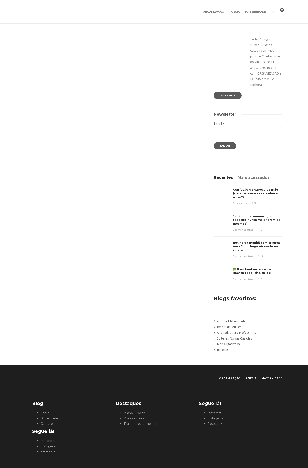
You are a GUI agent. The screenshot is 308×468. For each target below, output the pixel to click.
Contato (47, 424)
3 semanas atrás (243, 256)
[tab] (223, 177)
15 (260, 256)
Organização (213, 11)
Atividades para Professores (236, 333)
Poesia (234, 11)
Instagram (48, 446)
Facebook (48, 451)
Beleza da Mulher (229, 327)
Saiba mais (227, 95)
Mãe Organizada (228, 344)
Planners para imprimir (140, 424)
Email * (219, 123)
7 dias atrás (240, 203)
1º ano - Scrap (134, 418)
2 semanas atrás (243, 229)
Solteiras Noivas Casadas (234, 338)
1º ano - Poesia (135, 413)
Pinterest (48, 441)
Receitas (223, 350)
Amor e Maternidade (231, 321)
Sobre (45, 413)
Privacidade (49, 418)
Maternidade (255, 11)
